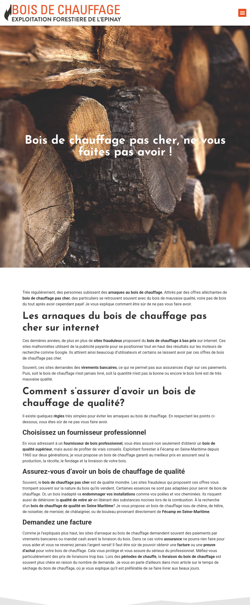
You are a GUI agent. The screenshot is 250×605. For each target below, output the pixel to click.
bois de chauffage (119, 455)
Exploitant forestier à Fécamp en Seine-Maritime (165, 449)
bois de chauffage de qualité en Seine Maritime (72, 506)
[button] (242, 13)
